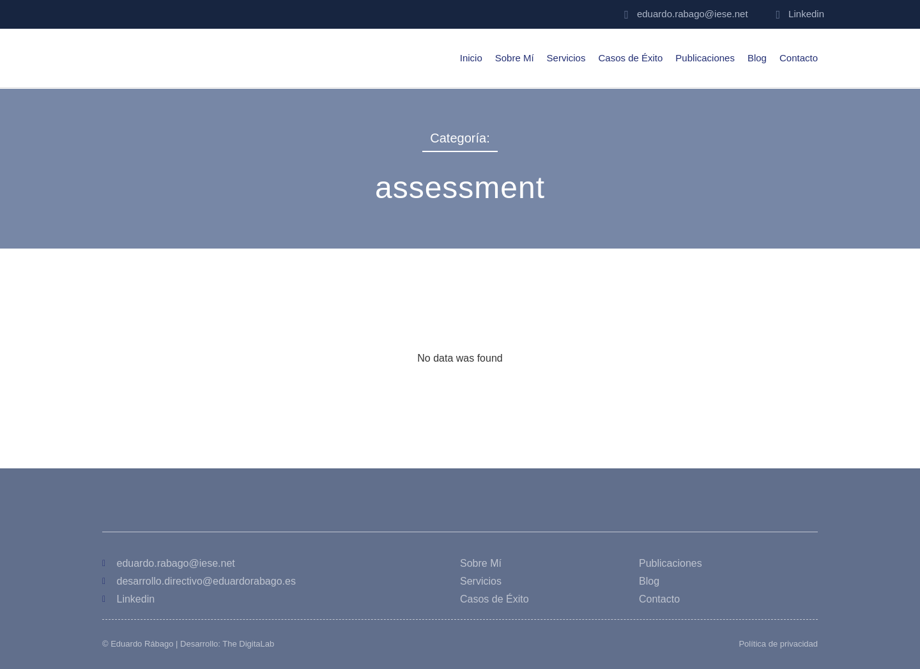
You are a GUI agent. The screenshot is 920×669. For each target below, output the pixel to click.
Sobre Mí (514, 57)
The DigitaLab (248, 644)
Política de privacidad (778, 644)
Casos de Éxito (630, 57)
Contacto (798, 57)
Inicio (471, 57)
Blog (757, 57)
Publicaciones (705, 57)
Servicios (566, 57)
